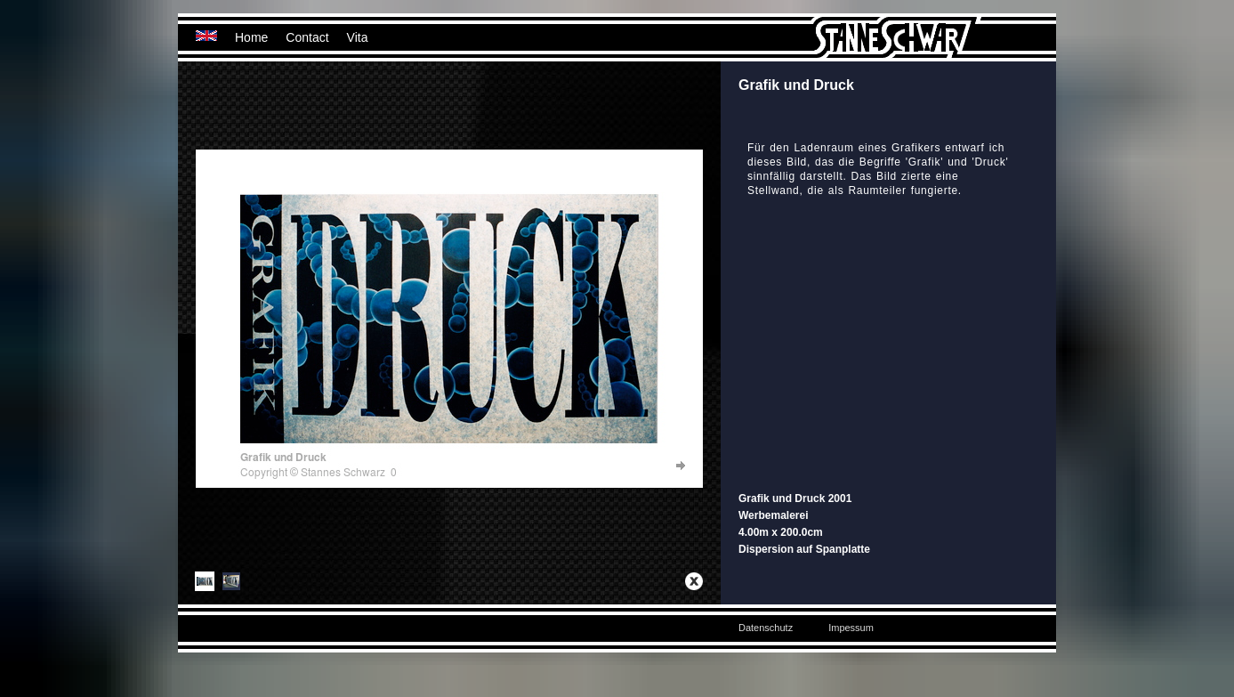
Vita (357, 37)
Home (251, 37)
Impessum (851, 627)
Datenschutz (765, 627)
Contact (307, 37)
